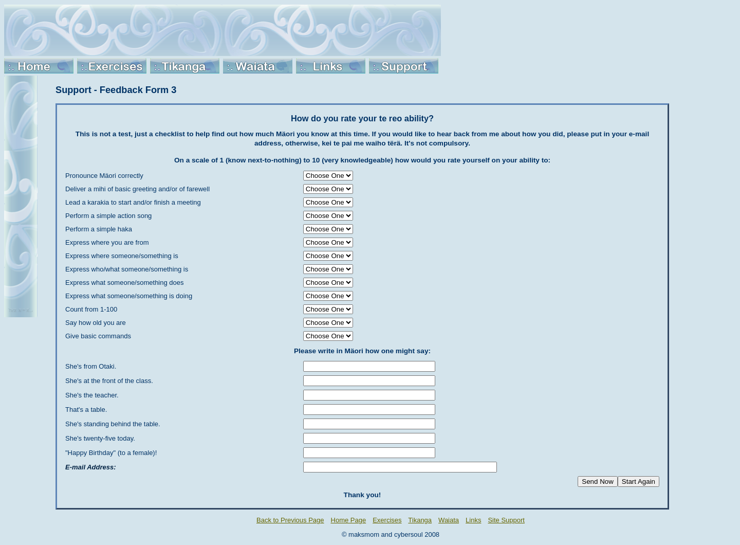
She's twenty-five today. (100, 438)
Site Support (506, 520)
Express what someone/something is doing (128, 296)
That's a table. (86, 409)
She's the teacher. (92, 395)
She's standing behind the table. (112, 424)
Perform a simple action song (108, 216)
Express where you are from (107, 242)
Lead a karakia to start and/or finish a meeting (133, 202)
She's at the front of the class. (109, 381)
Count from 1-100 (91, 309)
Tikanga (420, 520)
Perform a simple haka (98, 229)
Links (473, 520)
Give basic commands (98, 336)
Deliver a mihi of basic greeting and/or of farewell (137, 189)
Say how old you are (95, 322)
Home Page (348, 520)
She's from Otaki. (90, 366)
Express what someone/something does (124, 282)
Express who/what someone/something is (126, 269)
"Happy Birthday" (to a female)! (111, 453)
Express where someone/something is (121, 256)
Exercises (387, 520)
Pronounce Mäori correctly (104, 175)
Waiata (448, 520)
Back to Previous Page (290, 520)
